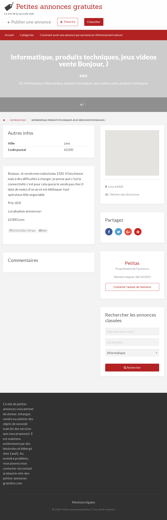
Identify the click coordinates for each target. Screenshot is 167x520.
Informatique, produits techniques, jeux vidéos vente (81, 83)
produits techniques (133, 83)
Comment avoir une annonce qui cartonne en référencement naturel (81, 35)
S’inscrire (67, 21)
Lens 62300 (115, 186)
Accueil (9, 35)
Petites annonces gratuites (59, 6)
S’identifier (93, 21)
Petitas (132, 263)
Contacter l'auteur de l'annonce (132, 286)
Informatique (32, 83)
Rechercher (132, 367)
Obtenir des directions (124, 194)
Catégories (27, 35)
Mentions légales (83, 502)
